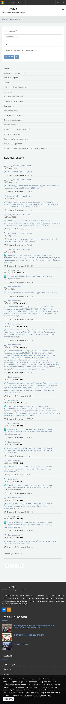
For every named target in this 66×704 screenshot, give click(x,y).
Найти (9, 57)
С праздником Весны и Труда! (29, 635)
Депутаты (7, 669)
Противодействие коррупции (15, 139)
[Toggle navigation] (63, 10)
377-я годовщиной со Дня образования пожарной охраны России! (34, 627)
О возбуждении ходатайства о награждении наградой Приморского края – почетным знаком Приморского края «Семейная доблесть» (28, 431)
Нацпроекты (8, 106)
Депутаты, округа (10, 78)
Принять (8, 699)
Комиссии (7, 92)
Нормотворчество (11, 111)
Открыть (10, 175)
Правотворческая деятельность (16, 130)
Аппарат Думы (9, 665)
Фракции (7, 674)
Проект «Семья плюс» (12, 134)
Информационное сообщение (19, 172)
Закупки (6, 82)
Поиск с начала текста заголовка (21, 50)
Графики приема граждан (14, 73)
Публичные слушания (12, 144)
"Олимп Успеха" (21, 644)
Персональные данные (13, 120)
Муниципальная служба (13, 101)
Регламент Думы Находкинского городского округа (25, 148)
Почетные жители (10, 125)
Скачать (20, 175)
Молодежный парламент (13, 97)
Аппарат (6, 68)
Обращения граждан (12, 115)
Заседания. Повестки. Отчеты (15, 87)
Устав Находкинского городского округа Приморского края (32, 293)
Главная (5, 19)
